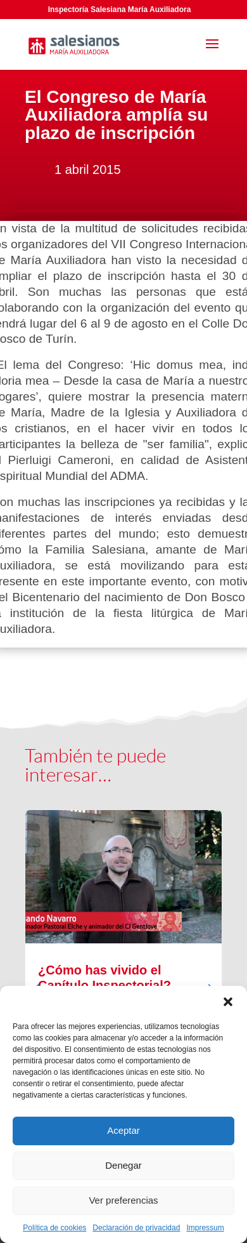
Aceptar (123, 1130)
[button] (228, 1001)
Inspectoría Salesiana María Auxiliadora (119, 9)
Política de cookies (54, 1227)
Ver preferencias (123, 1200)
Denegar (123, 1165)
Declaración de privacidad (136, 1227)
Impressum (205, 1227)
